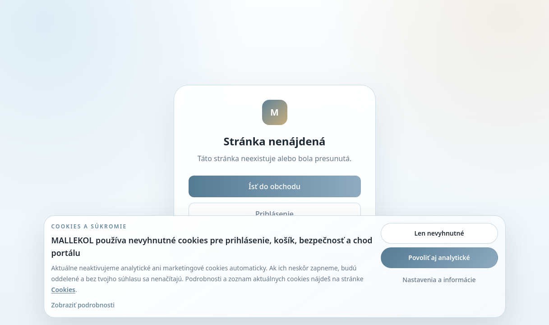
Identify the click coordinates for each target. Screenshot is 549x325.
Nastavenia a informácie (438, 279)
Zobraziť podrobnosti (83, 305)
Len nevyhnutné (439, 233)
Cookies (63, 289)
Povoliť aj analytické (439, 257)
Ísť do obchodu (274, 186)
